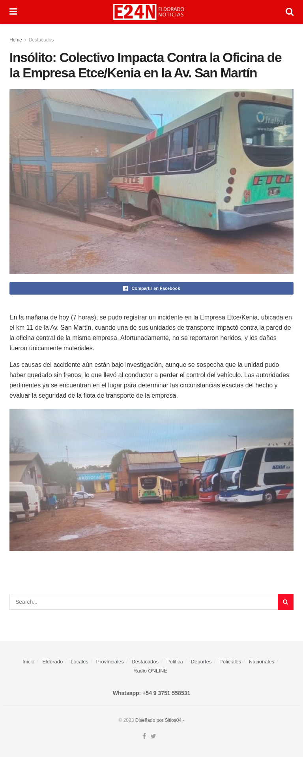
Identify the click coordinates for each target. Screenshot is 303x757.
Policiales (230, 662)
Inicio (28, 662)
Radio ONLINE (150, 671)
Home (15, 40)
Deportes (201, 662)
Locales (79, 662)
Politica (174, 662)
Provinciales (110, 662)
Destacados (41, 40)
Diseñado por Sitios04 (158, 720)
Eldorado (52, 662)
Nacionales (261, 662)
